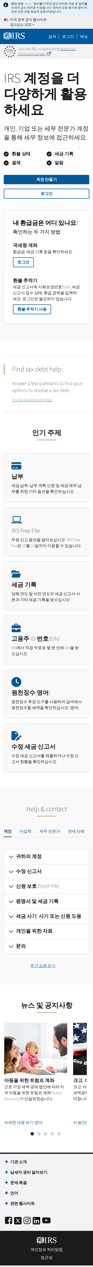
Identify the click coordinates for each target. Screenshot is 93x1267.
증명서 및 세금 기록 (37, 901)
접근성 (47, 1257)
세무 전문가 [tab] (49, 831)
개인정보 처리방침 (46, 1249)
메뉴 (84, 36)
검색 (52, 36)
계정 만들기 (46, 179)
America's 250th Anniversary (47, 51)
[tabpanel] (46, 901)
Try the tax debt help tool (32, 400)
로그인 (47, 193)
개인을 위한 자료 (34, 931)
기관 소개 (18, 1162)
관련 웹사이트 (22, 1203)
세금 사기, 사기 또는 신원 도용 (48, 916)
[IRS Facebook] (8, 1221)
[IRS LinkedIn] (36, 1222)
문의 (21, 946)
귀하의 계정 (29, 856)
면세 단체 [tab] (76, 831)
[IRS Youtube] (46, 1221)
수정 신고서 (29, 871)
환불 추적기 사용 (32, 309)
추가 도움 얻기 (43, 966)
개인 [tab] (8, 831)
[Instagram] (27, 1221)
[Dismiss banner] (86, 51)
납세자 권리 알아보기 (28, 1172)
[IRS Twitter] (18, 1222)
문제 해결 (18, 1183)
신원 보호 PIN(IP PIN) (38, 886)
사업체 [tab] (25, 831)
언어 (14, 1193)
